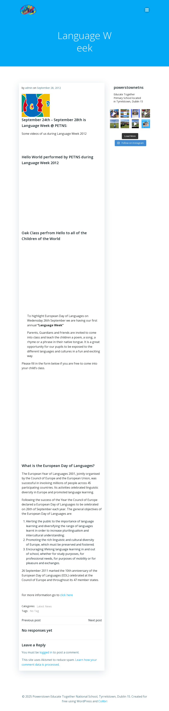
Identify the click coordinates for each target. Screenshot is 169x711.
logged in (46, 652)
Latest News (44, 606)
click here (66, 595)
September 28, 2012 (49, 88)
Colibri (102, 701)
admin (28, 88)
